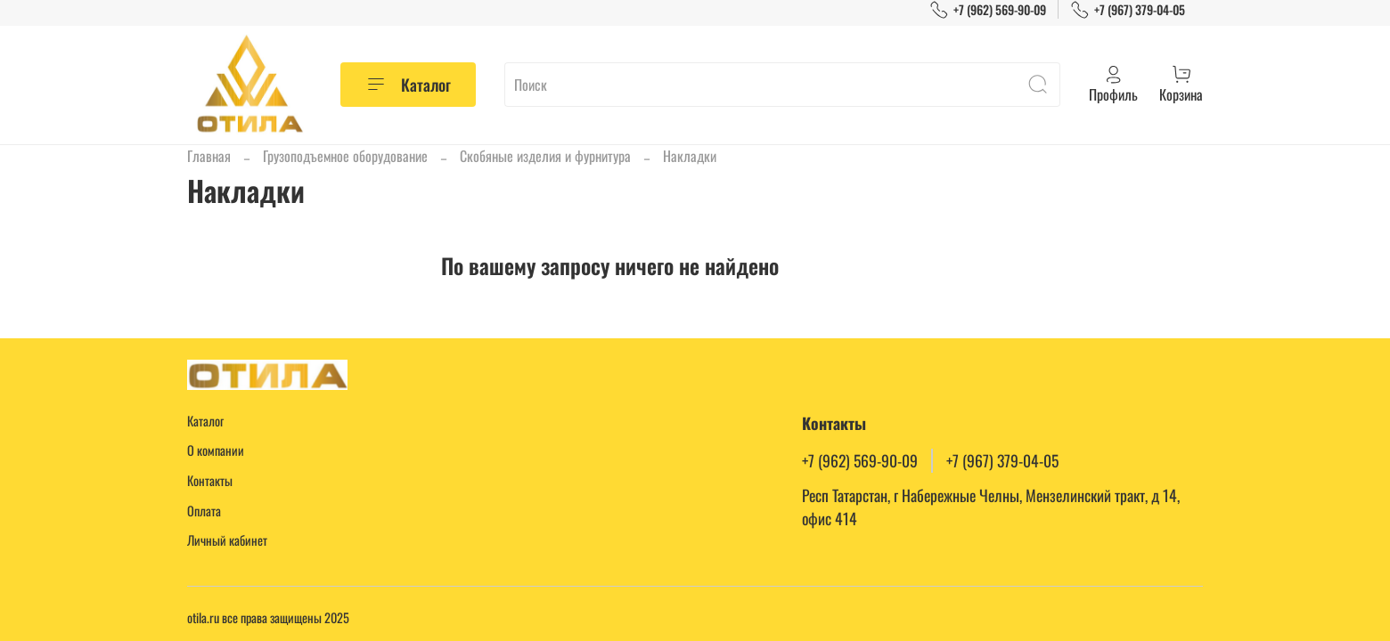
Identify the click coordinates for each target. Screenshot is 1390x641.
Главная (209, 155)
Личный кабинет (227, 540)
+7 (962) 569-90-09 (987, 9)
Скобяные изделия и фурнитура (545, 155)
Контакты (210, 480)
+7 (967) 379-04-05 (1127, 9)
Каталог (408, 84)
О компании (215, 450)
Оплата (204, 510)
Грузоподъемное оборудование (345, 155)
